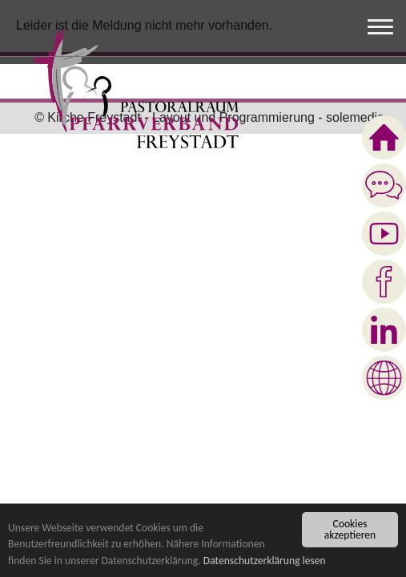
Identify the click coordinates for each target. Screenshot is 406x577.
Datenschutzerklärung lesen (264, 561)
